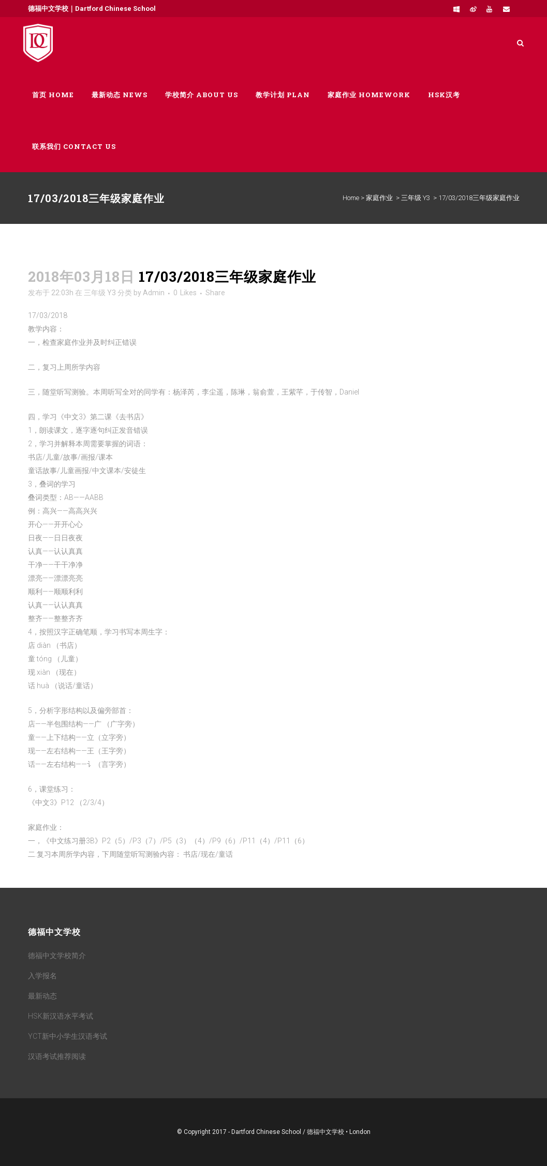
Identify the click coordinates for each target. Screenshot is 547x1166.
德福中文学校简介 (57, 955)
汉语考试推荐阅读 (57, 1056)
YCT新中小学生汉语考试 (67, 1036)
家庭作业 (379, 198)
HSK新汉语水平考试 (60, 1016)
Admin (154, 293)
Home (351, 198)
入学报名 (42, 976)
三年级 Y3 (415, 198)
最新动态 (42, 996)
